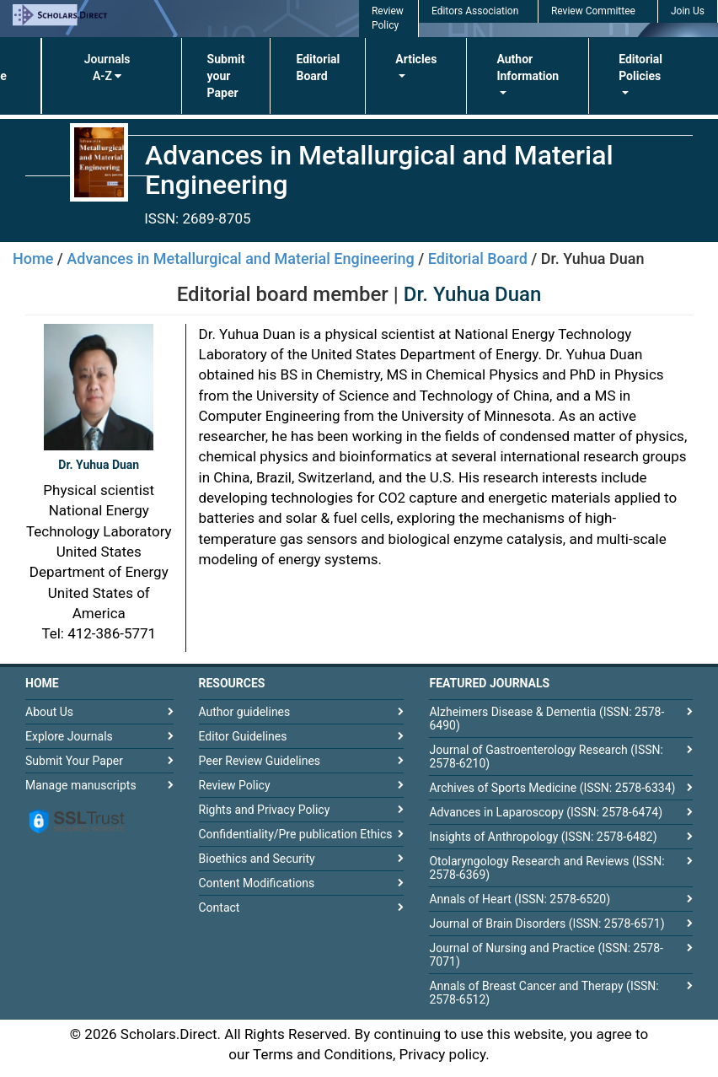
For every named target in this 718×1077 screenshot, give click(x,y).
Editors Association (474, 11)
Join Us (688, 11)
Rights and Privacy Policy (264, 809)
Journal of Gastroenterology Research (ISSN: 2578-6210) (545, 756)
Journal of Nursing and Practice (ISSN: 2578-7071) (545, 954)
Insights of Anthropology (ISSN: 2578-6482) (542, 836)
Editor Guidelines (243, 736)
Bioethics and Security (257, 858)
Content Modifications (257, 883)
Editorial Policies (640, 67)
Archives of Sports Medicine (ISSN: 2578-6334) (552, 787)
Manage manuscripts (81, 785)
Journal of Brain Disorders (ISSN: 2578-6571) (546, 923)
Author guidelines (245, 712)
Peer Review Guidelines (260, 760)
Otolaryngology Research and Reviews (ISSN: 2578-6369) (546, 867)
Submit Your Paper (74, 760)
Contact (219, 907)
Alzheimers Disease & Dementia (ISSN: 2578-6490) (546, 718)
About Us (49, 712)
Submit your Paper (226, 76)
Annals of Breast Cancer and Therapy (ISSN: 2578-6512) (543, 992)
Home (33, 258)
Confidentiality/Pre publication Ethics (296, 834)
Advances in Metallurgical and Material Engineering (240, 258)
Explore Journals (69, 736)
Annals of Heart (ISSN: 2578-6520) (519, 899)
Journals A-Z (107, 67)
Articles (416, 59)
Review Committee (593, 11)
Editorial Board (318, 67)
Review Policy (235, 785)
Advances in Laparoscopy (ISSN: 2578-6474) (545, 812)
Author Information (527, 67)
